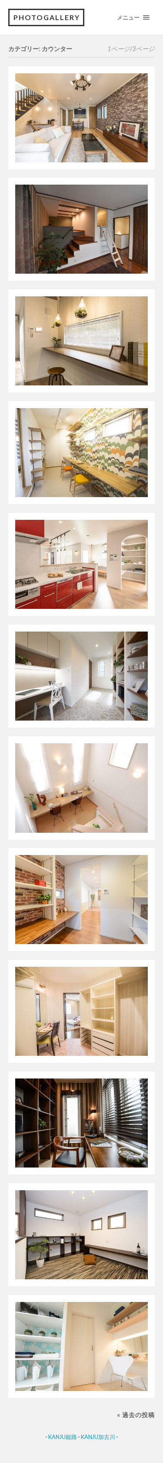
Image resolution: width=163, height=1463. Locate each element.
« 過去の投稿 (136, 1414)
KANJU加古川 (98, 1436)
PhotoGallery (46, 17)
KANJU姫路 (62, 1436)
